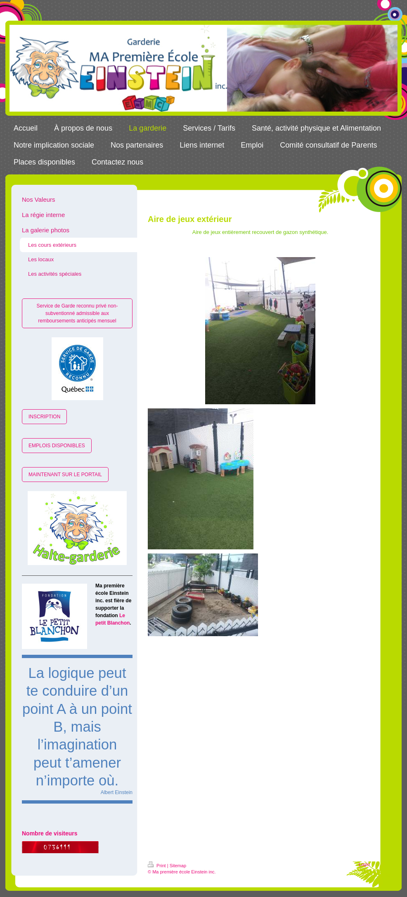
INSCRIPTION (44, 417)
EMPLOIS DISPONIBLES (56, 445)
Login (364, 864)
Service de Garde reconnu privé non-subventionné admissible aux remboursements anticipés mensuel (77, 313)
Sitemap (178, 865)
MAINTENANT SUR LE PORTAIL (65, 474)
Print (157, 865)
